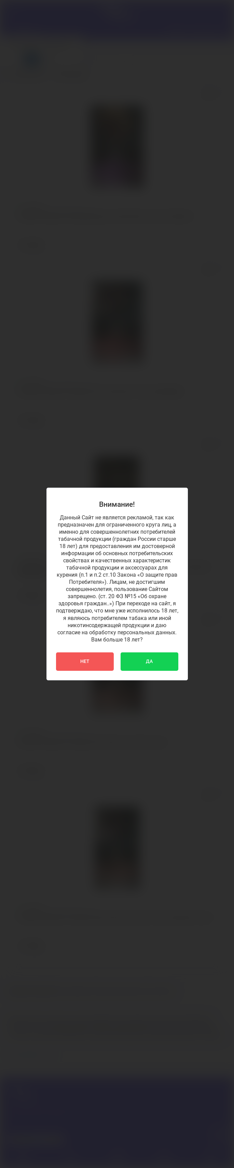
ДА (149, 661)
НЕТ (85, 661)
